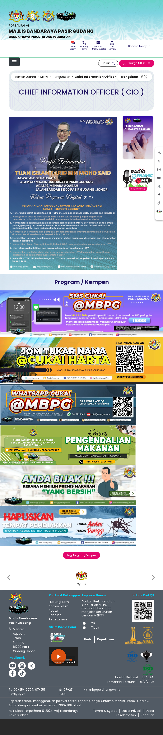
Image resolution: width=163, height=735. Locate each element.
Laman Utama (25, 77)
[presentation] (9, 577)
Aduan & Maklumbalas (98, 45)
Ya (93, 623)
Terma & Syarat (105, 711)
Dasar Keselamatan (135, 713)
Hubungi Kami (84, 45)
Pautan (54, 610)
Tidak (95, 627)
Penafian (147, 715)
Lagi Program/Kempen (81, 555)
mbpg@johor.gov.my (104, 690)
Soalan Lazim (73, 45)
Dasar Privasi (131, 711)
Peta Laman (112, 45)
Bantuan (55, 615)
